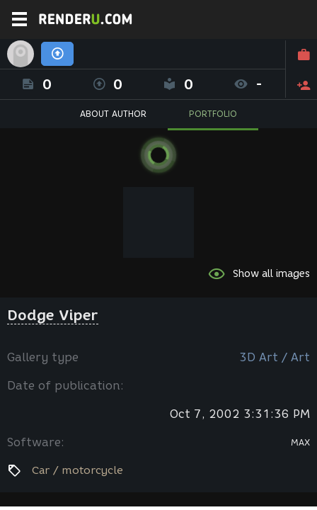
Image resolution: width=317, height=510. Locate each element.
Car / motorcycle (77, 470)
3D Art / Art (274, 357)
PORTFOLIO (213, 113)
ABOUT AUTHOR (113, 113)
